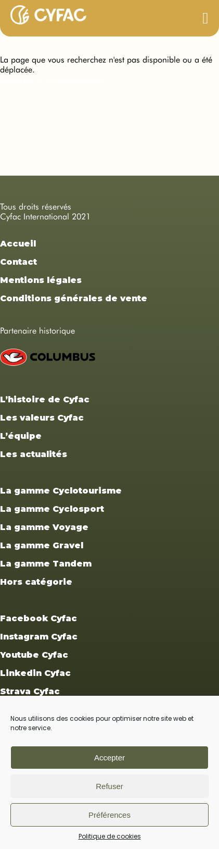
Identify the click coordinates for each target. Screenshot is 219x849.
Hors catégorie (36, 582)
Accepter (109, 757)
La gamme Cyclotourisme (61, 491)
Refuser (109, 786)
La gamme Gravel (41, 545)
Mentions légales (41, 280)
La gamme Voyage (44, 527)
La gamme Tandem (46, 564)
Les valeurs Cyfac (42, 418)
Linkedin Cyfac (35, 673)
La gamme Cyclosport (52, 509)
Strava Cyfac (30, 691)
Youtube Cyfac (34, 655)
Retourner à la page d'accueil (53, 79)
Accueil (18, 244)
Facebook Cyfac (38, 618)
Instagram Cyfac (39, 637)
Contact (18, 262)
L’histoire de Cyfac (44, 399)
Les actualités (33, 454)
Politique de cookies (110, 836)
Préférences (109, 814)
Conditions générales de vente (73, 298)
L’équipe (21, 436)
